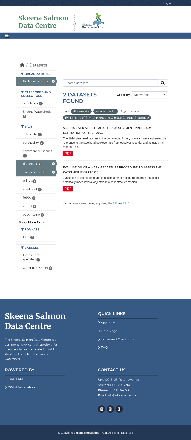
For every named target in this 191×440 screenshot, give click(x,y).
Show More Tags (31, 222)
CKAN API (14, 379)
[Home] (22, 65)
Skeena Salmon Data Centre (43, 22)
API (115, 203)
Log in (167, 3)
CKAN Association (20, 387)
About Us (106, 323)
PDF (68, 153)
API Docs (128, 203)
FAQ (103, 347)
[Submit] (163, 83)
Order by (123, 95)
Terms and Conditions (116, 339)
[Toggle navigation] (6, 36)
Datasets (38, 65)
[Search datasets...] (110, 83)
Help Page (107, 331)
